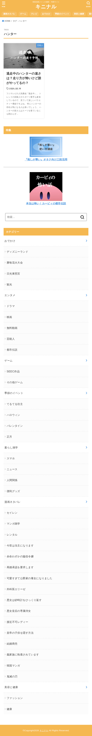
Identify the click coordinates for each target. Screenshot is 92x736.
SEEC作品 (13, 371)
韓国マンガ (13, 665)
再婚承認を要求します (20, 567)
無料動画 (12, 327)
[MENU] (3, 4)
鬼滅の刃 (12, 676)
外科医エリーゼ (16, 589)
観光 (9, 284)
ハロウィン (13, 414)
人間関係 (12, 480)
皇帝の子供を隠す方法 (20, 632)
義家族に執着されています (23, 654)
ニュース (12, 469)
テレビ (34, 14)
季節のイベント (62, 14)
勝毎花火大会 (15, 262)
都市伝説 (12, 349)
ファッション (15, 697)
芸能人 (11, 338)
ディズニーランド (17, 251)
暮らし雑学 (11, 447)
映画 (9, 317)
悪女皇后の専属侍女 (19, 610)
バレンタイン (15, 425)
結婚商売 (12, 643)
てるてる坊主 (15, 404)
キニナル (45, 7)
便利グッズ (13, 491)
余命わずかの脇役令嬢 (20, 556)
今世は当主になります (20, 545)
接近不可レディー (17, 621)
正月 (9, 436)
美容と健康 (79, 14)
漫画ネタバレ (9, 14)
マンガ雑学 (13, 523)
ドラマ (11, 306)
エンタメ (9, 295)
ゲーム (23, 14)
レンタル (12, 534)
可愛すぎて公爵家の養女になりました (29, 578)
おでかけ (46, 14)
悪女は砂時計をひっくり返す (24, 599)
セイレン (12, 512)
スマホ (11, 458)
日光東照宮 (13, 273)
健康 (9, 709)
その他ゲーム (15, 382)
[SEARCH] (88, 4)
